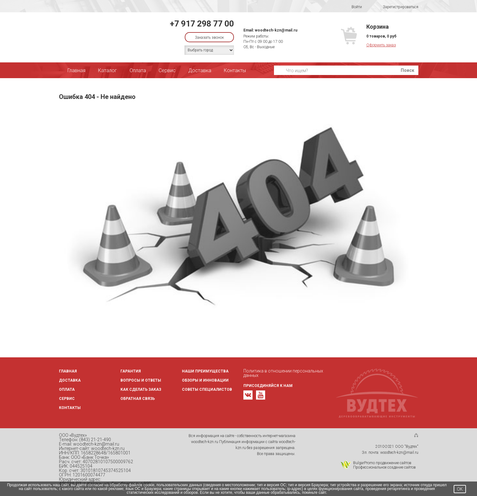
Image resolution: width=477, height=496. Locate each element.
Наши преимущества (205, 371)
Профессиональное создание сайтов (384, 467)
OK (460, 489)
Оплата (138, 70)
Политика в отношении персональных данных (283, 373)
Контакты (235, 70)
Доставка (199, 70)
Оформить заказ (381, 45)
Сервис (167, 70)
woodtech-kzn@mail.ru (276, 30)
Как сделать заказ (140, 389)
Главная (76, 70)
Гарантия (130, 371)
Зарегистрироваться (396, 7)
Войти (352, 7)
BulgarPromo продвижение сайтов (382, 463)
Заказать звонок (209, 37)
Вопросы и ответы (140, 380)
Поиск (407, 70)
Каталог (107, 70)
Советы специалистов (207, 389)
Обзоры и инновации (205, 380)
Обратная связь (137, 398)
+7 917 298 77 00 (202, 23)
